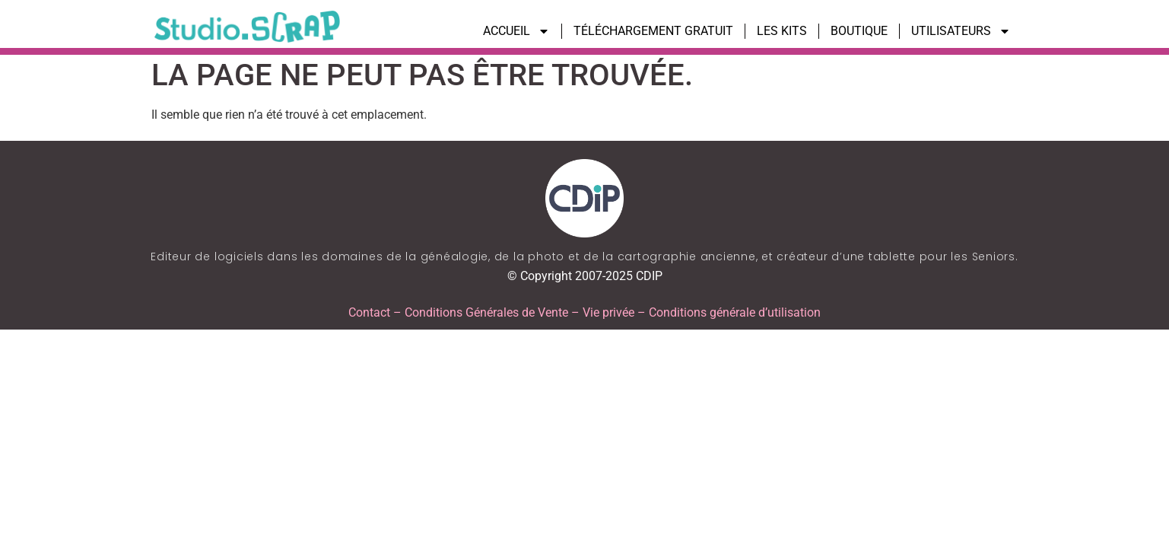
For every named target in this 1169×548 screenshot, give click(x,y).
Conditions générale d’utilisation (735, 312)
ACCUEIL (516, 31)
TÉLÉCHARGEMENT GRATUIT (653, 31)
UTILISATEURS (961, 31)
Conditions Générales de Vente (486, 312)
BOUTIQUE (859, 31)
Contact (369, 312)
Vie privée (608, 312)
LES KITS (782, 31)
